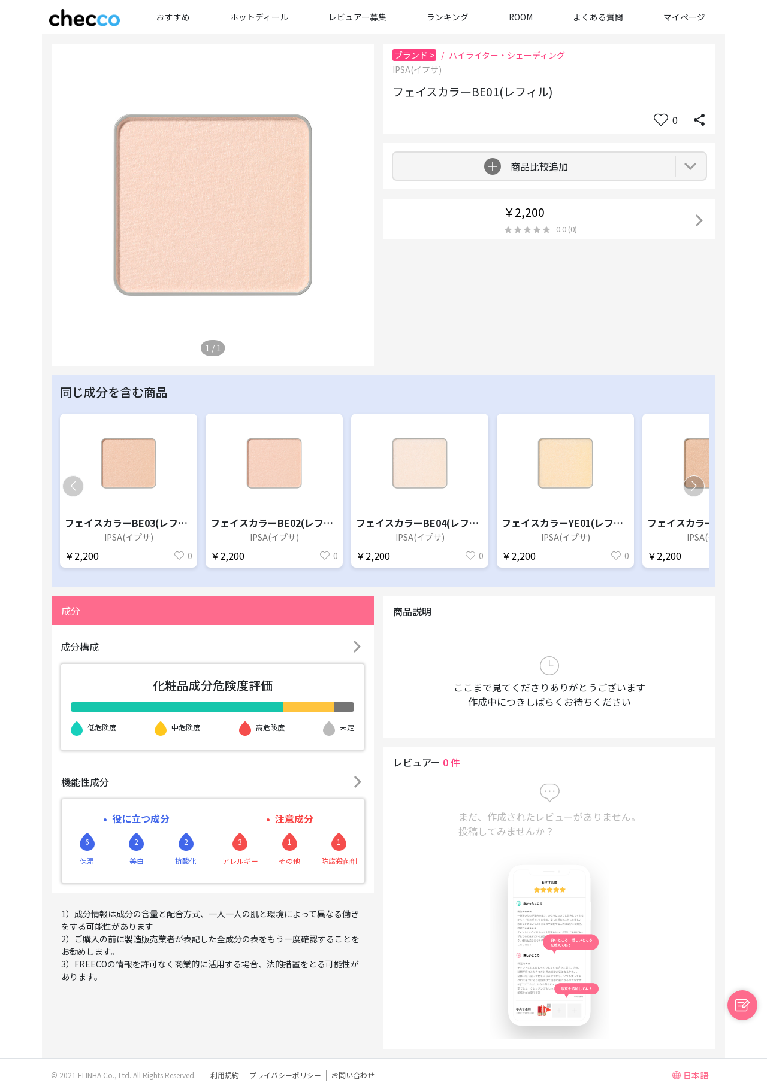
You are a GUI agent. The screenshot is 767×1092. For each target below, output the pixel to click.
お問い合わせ (353, 1075)
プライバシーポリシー (285, 1075)
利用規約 (224, 1075)
